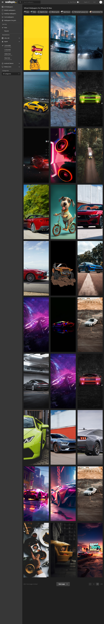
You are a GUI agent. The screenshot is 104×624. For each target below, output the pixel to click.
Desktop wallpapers (9, 13)
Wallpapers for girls (9, 20)
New (5, 27)
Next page (63, 584)
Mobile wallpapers (8, 10)
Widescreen (6, 67)
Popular (6, 31)
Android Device (7, 63)
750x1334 (7, 58)
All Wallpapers (7, 7)
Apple (5, 41)
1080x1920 (7, 54)
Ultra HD (5, 38)
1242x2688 (13, 45)
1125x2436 (7, 49)
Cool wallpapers (8, 17)
